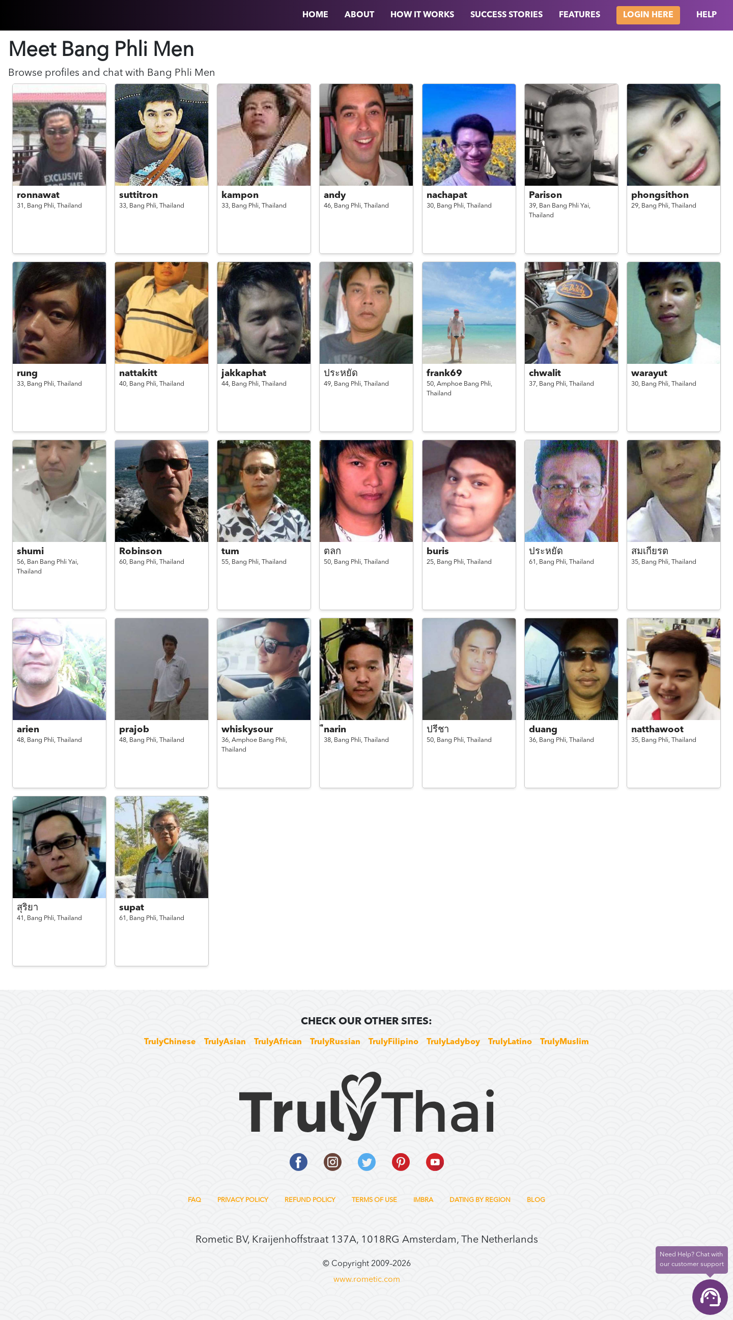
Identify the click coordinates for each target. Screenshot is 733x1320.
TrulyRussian (335, 1042)
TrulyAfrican (278, 1042)
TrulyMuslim (564, 1042)
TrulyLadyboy (453, 1042)
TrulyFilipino (393, 1042)
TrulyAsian (225, 1042)
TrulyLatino (510, 1042)
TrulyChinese (170, 1042)
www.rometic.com (366, 1280)
